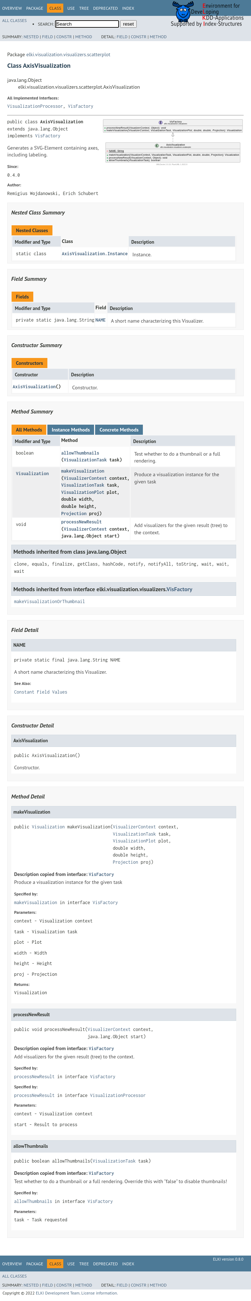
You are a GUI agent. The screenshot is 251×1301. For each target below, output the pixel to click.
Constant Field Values (40, 692)
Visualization (32, 473)
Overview (12, 8)
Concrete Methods (119, 429)
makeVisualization (82, 471)
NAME (100, 320)
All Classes (14, 20)
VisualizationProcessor (35, 106)
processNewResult (81, 522)
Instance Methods (71, 429)
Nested (31, 36)
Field (47, 36)
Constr (64, 36)
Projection (73, 513)
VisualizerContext (85, 478)
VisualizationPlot (82, 492)
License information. (99, 1293)
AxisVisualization (34, 386)
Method (83, 36)
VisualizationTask (85, 460)
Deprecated (105, 8)
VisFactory (80, 106)
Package (34, 8)
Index (128, 8)
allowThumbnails (80, 453)
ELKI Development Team (58, 1293)
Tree (84, 8)
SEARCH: (46, 24)
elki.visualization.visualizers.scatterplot (68, 54)
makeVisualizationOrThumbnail (49, 601)
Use (71, 8)
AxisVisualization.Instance (95, 253)
